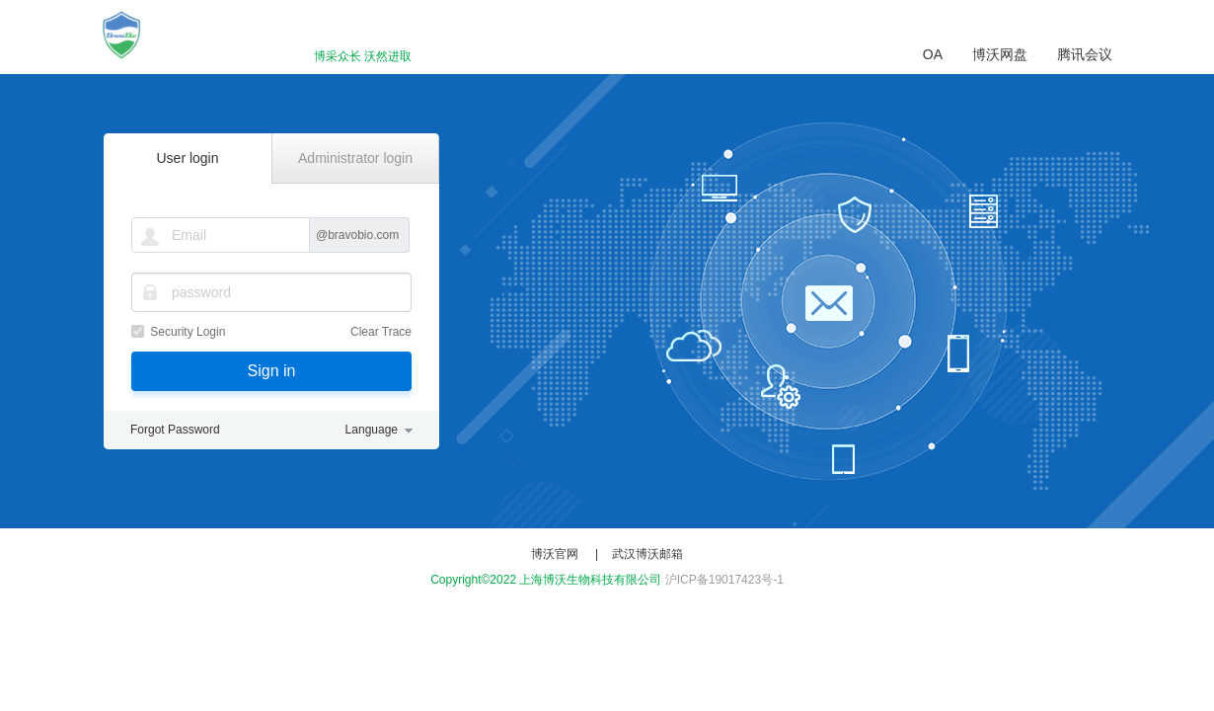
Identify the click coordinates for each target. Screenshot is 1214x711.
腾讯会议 (1084, 54)
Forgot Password (175, 429)
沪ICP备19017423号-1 (724, 580)
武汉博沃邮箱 (647, 554)
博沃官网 (554, 554)
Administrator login (355, 158)
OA (933, 54)
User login (187, 158)
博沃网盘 (999, 54)
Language (371, 429)
